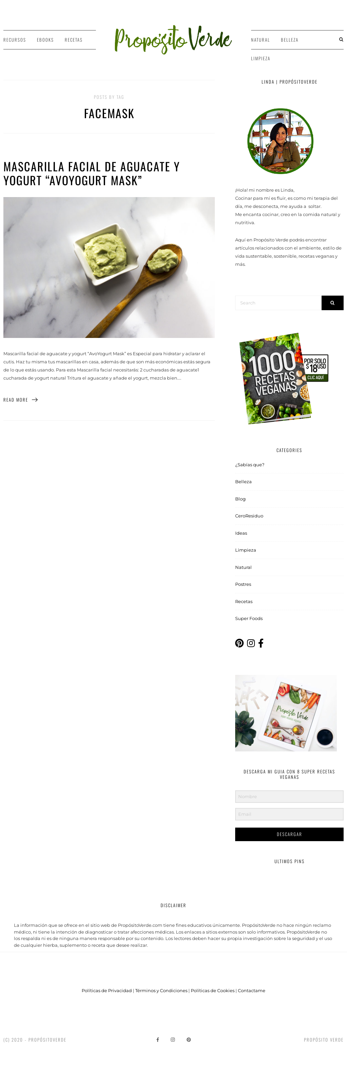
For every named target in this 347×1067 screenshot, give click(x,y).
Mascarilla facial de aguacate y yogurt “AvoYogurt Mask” (91, 173)
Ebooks (45, 39)
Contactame (251, 990)
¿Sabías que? (249, 464)
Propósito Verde (324, 1039)
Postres (243, 584)
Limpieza (260, 58)
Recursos (14, 39)
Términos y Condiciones (161, 990)
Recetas (74, 39)
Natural (260, 39)
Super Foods (249, 618)
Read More (20, 399)
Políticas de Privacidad (107, 990)
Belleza (290, 39)
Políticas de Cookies (212, 990)
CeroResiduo (249, 515)
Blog (240, 499)
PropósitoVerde (47, 1039)
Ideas (241, 533)
